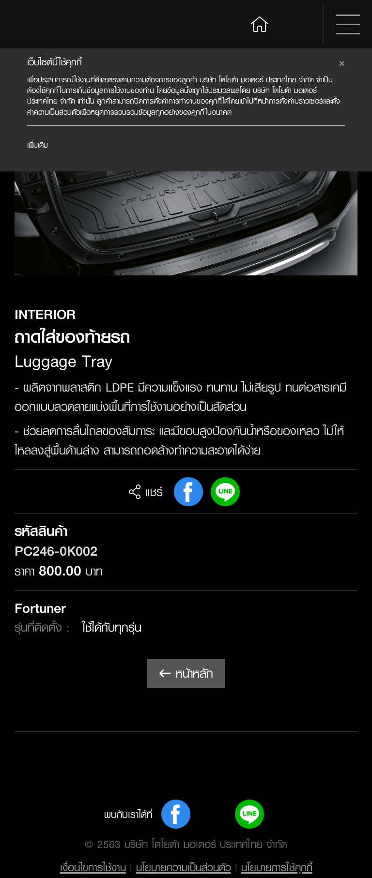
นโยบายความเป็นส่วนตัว (183, 867)
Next (337, 185)
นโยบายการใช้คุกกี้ (276, 867)
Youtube (212, 814)
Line (225, 491)
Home (259, 23)
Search (298, 24)
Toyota (51, 24)
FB (188, 491)
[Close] (342, 62)
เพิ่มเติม (37, 144)
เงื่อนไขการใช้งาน (93, 867)
